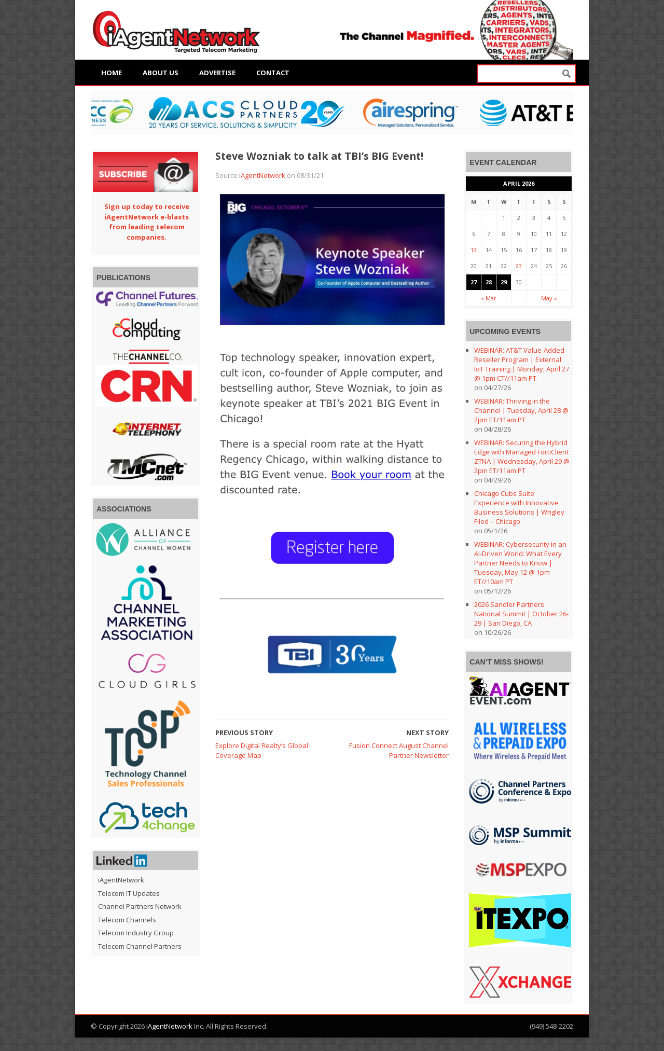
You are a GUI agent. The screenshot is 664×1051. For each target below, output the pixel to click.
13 (474, 250)
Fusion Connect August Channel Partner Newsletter (399, 750)
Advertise (217, 72)
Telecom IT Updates (129, 893)
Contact (272, 72)
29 (504, 282)
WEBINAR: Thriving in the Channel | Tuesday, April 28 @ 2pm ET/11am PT (521, 410)
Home (111, 72)
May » (549, 298)
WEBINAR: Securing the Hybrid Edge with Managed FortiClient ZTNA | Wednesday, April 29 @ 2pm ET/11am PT (522, 456)
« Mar (488, 298)
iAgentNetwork (262, 175)
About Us (160, 72)
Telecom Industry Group (136, 932)
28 (489, 282)
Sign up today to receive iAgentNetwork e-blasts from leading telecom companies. (146, 222)
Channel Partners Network (140, 906)
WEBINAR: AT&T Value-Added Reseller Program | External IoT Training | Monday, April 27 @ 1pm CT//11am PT (521, 364)
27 (474, 282)
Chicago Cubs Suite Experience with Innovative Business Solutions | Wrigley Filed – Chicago (519, 507)
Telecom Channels (127, 919)
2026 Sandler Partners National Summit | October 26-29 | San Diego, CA (521, 614)
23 (519, 266)
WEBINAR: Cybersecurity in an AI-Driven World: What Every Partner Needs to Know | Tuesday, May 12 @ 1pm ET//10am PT (520, 563)
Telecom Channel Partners (140, 946)
